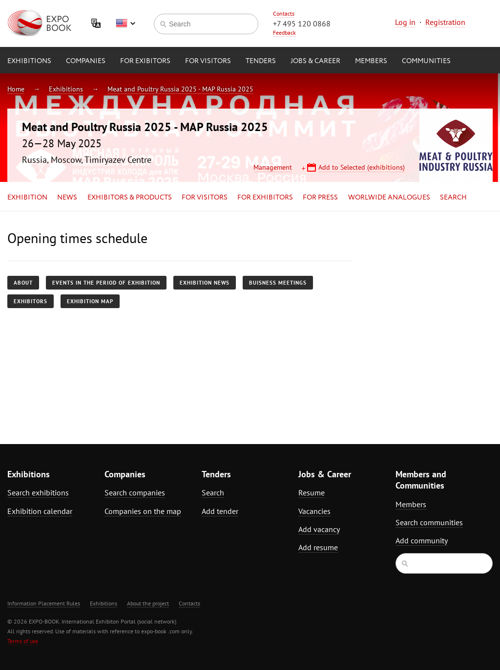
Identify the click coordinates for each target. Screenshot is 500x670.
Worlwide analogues (389, 197)
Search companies (134, 492)
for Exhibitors (265, 197)
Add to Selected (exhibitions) (361, 167)
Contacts (283, 13)
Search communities (429, 522)
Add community (422, 540)
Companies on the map (142, 511)
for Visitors (208, 61)
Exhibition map (90, 301)
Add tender (220, 511)
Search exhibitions (38, 492)
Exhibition (27, 197)
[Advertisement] (433, 316)
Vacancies (314, 511)
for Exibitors (145, 61)
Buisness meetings (278, 282)
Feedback (284, 32)
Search (453, 197)
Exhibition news (204, 282)
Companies (85, 61)
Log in (405, 22)
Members (371, 61)
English (125, 23)
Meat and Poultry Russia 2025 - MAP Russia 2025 (180, 89)
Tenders (261, 61)
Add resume (318, 547)
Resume (311, 492)
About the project (148, 603)
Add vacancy (319, 529)
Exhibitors (30, 301)
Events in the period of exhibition (106, 282)
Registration (445, 22)
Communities (426, 61)
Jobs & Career (315, 61)
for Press (320, 197)
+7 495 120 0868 (302, 23)
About (23, 282)
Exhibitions (29, 61)
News (67, 197)
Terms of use (22, 641)
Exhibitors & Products (129, 197)
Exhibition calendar (39, 511)
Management (272, 167)
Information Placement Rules (43, 603)
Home (15, 89)
